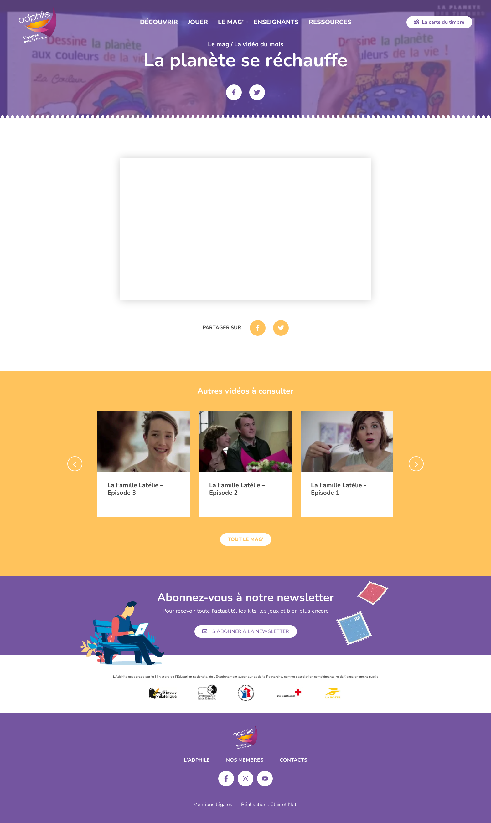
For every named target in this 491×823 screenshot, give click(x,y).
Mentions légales (212, 804)
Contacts (293, 760)
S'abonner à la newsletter (245, 631)
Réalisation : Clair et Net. (269, 804)
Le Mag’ (231, 22)
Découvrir (159, 22)
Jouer (198, 22)
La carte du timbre (439, 22)
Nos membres (244, 760)
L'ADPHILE (197, 760)
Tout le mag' (245, 539)
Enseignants (276, 22)
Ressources (330, 22)
